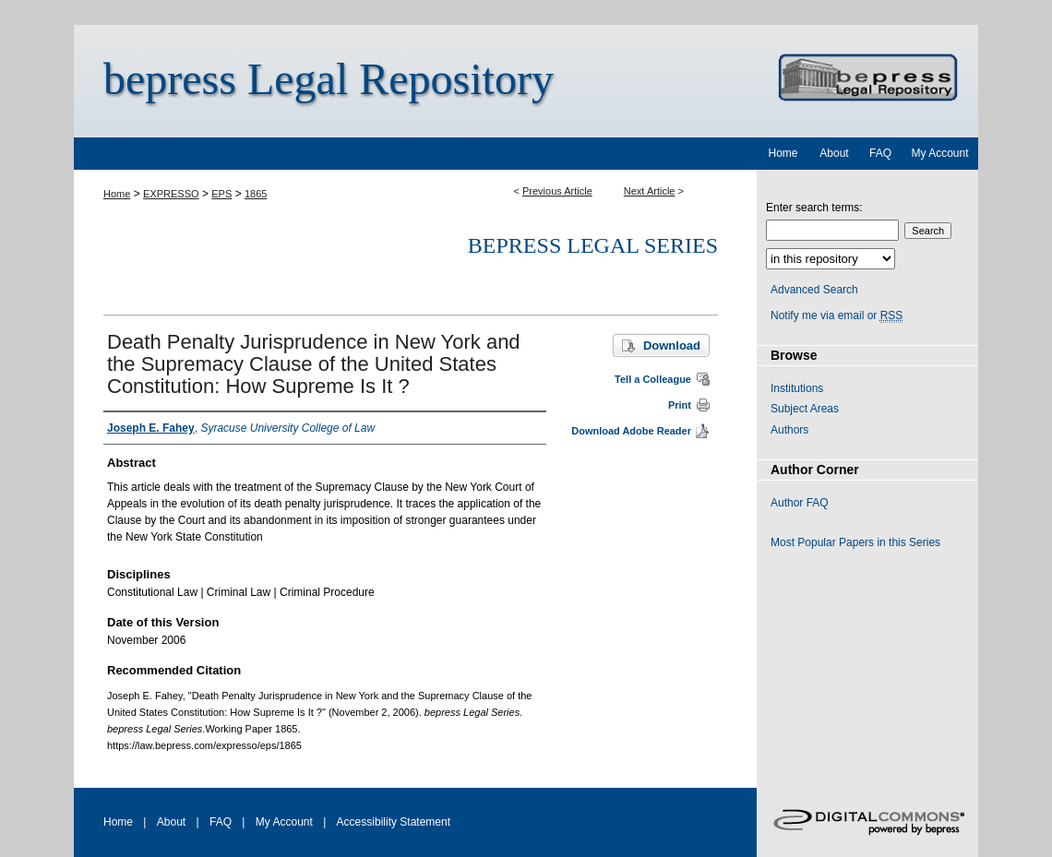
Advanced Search (814, 289)
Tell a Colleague (653, 379)
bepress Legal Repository (328, 78)
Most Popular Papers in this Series (855, 542)
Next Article (649, 190)
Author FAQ (800, 502)
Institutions (797, 388)
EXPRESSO (171, 193)
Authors (789, 429)
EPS (221, 193)
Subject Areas (805, 408)
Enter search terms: (814, 207)
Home (116, 193)
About (171, 821)
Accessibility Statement (393, 821)
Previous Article (557, 190)
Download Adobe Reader (631, 430)
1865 (256, 193)
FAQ (220, 821)
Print (679, 405)
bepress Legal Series (593, 245)
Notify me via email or (837, 315)
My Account (284, 821)
